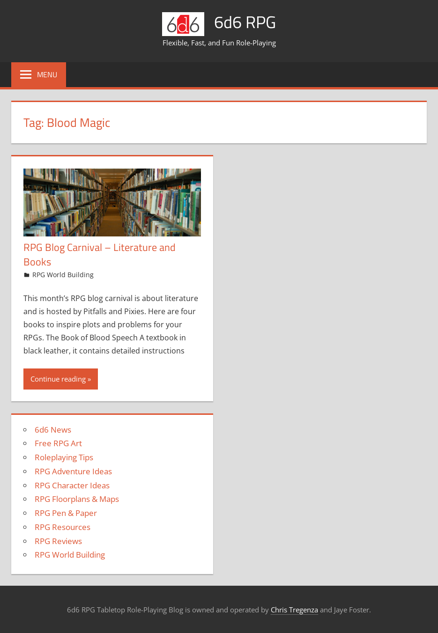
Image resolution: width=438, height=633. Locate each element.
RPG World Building (63, 274)
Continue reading (58, 378)
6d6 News (53, 429)
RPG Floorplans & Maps (77, 498)
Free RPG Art (58, 443)
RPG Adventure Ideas (73, 471)
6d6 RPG (245, 22)
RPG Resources (62, 527)
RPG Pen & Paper (66, 513)
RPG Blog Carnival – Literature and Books (99, 254)
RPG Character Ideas (72, 485)
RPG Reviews (58, 541)
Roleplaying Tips (64, 457)
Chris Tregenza (294, 609)
